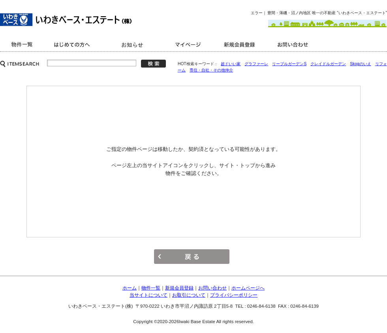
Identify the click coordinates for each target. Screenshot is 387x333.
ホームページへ (248, 288)
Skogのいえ (360, 64)
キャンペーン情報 (133, 44)
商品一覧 (22, 44)
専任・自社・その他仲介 (211, 70)
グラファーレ (256, 64)
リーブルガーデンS (289, 64)
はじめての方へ (73, 44)
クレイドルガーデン (328, 64)
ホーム (129, 288)
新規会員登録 (240, 44)
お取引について (188, 295)
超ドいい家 (230, 64)
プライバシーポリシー (233, 295)
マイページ (189, 44)
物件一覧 (150, 288)
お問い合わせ (294, 44)
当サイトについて (148, 295)
